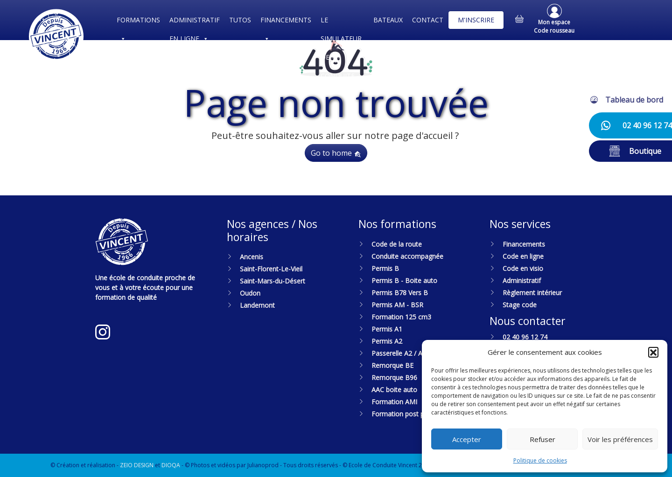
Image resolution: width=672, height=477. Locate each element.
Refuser (542, 439)
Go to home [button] (336, 153)
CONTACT (427, 19)
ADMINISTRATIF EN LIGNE (194, 22)
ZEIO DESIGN (137, 465)
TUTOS (240, 19)
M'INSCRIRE (476, 19)
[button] (653, 352)
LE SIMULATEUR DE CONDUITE (341, 22)
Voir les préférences (620, 439)
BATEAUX (388, 19)
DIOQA (170, 465)
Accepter (466, 439)
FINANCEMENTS (285, 22)
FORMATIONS (138, 22)
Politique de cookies (540, 460)
